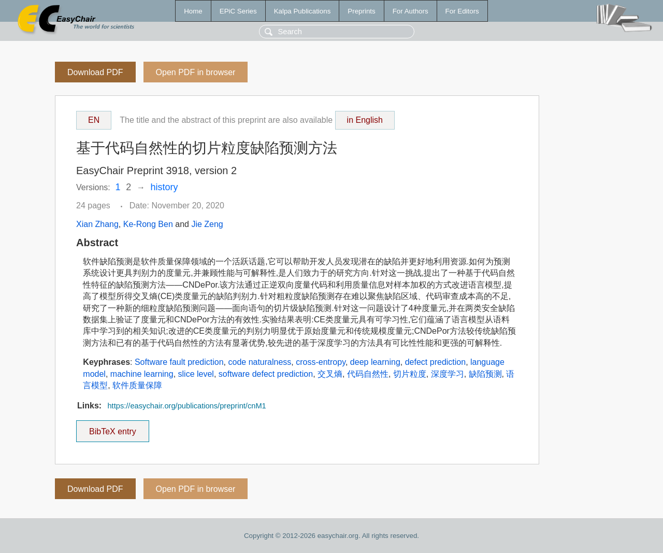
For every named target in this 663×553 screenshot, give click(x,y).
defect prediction (435, 362)
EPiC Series (238, 11)
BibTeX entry (112, 428)
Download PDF (95, 72)
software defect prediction (266, 374)
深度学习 (447, 374)
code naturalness (259, 362)
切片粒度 (409, 374)
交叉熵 (330, 374)
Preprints (361, 11)
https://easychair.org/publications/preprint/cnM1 (186, 406)
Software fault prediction (179, 362)
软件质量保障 (137, 385)
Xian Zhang (97, 224)
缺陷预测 (485, 374)
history (164, 187)
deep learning (375, 362)
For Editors (462, 11)
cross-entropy (320, 362)
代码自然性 (367, 374)
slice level (196, 374)
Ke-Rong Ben (148, 224)
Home (193, 11)
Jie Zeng (207, 224)
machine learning (142, 374)
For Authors (410, 11)
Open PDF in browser (196, 72)
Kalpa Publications (302, 11)
